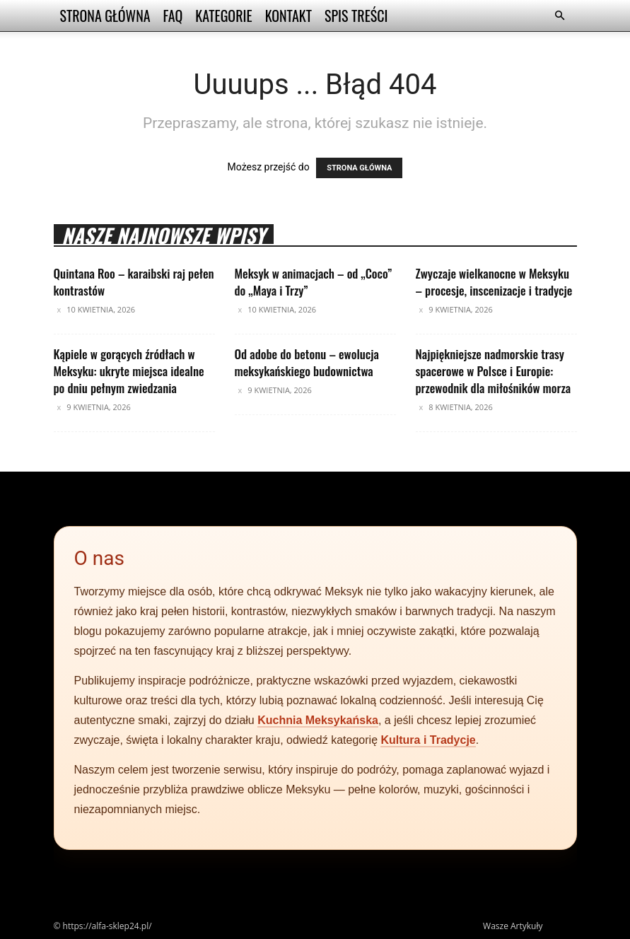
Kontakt (288, 15)
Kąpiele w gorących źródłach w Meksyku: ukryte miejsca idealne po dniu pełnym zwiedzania (129, 371)
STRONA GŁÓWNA (359, 168)
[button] (560, 16)
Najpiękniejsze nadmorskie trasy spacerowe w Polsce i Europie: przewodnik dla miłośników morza (493, 371)
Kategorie (223, 15)
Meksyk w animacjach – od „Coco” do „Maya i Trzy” (313, 281)
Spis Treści (356, 15)
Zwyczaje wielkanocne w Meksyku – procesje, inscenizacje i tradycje (494, 281)
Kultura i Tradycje (427, 740)
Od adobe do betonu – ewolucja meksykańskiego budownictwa (307, 362)
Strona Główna (105, 15)
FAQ (173, 15)
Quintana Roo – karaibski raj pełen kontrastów (134, 281)
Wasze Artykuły (512, 926)
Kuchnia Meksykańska (317, 720)
